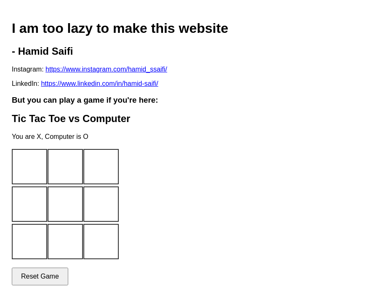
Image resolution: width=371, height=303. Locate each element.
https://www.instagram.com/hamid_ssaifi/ (106, 69)
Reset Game (40, 276)
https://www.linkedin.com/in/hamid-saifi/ (99, 83)
